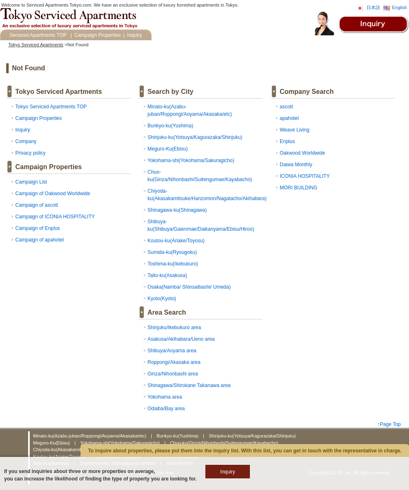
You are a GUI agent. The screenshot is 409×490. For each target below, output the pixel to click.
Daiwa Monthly (296, 164)
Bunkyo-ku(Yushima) (170, 126)
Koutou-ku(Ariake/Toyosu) (175, 241)
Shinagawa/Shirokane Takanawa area (189, 385)
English (399, 7)
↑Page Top (389, 424)
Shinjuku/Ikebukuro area (174, 327)
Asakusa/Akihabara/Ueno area (181, 339)
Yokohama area (164, 397)
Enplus (287, 141)
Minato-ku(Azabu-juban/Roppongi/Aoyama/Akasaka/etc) (90, 435)
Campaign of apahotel (39, 240)
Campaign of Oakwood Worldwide (52, 193)
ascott (286, 107)
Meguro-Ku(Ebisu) (167, 149)
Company (25, 141)
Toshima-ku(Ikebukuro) (172, 264)
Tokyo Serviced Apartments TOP (51, 107)
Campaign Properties (97, 35)
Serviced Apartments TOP (38, 35)
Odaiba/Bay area (166, 408)
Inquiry (134, 35)
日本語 (373, 7)
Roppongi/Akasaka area (173, 362)
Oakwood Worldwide (302, 153)
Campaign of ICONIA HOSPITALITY (55, 217)
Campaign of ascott (36, 205)
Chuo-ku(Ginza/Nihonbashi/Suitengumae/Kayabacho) (224, 442)
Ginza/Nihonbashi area (172, 374)
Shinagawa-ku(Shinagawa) (177, 210)
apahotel (289, 118)
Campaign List (31, 182)
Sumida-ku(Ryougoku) (172, 252)
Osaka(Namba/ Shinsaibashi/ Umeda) (189, 287)
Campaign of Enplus (37, 228)
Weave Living (294, 130)
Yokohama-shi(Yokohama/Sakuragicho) (190, 160)
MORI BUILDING (298, 188)
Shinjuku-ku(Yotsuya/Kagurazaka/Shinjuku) (195, 137)
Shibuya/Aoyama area (171, 351)
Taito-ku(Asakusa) (167, 275)
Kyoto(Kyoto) (161, 298)
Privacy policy (30, 153)
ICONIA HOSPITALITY (305, 176)
